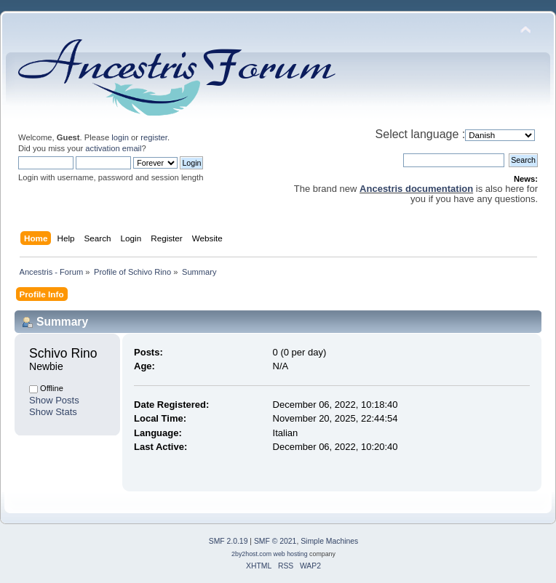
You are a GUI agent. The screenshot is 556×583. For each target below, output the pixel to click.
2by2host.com (251, 554)
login (120, 137)
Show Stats (53, 411)
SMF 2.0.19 (228, 541)
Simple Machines (329, 541)
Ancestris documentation (416, 188)
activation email (113, 148)
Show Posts (54, 400)
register (153, 137)
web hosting (291, 554)
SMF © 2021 (275, 541)
